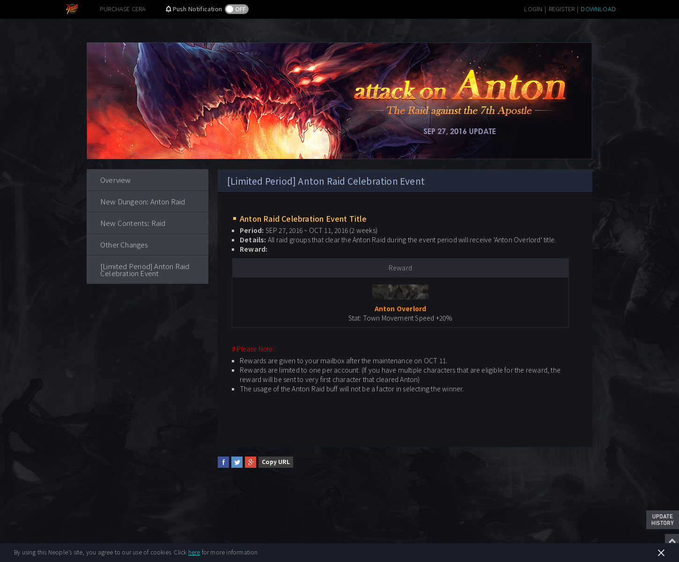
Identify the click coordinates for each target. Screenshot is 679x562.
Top (672, 541)
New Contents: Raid (133, 223)
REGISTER (562, 8)
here (194, 552)
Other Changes (124, 244)
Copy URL (276, 461)
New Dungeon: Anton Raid (142, 201)
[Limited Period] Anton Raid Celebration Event (144, 269)
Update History (662, 519)
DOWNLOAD (598, 8)
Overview (115, 180)
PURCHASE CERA (123, 8)
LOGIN (533, 8)
